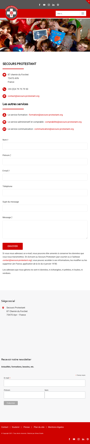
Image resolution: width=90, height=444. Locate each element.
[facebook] (69, 439)
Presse (27, 427)
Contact (4, 427)
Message (7, 217)
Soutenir (15, 427)
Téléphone (7, 186)
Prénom (7, 155)
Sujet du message (11, 201)
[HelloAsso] (88, 439)
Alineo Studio (39, 433)
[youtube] (74, 439)
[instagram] (79, 439)
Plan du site (39, 427)
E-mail (6, 170)
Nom (5, 139)
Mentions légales (56, 427)
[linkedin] (83, 439)
